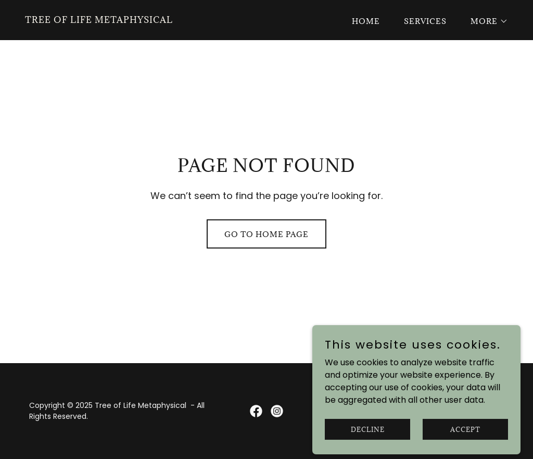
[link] (99, 20)
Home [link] (366, 21)
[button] (485, 21)
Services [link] (425, 21)
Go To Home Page (266, 234)
